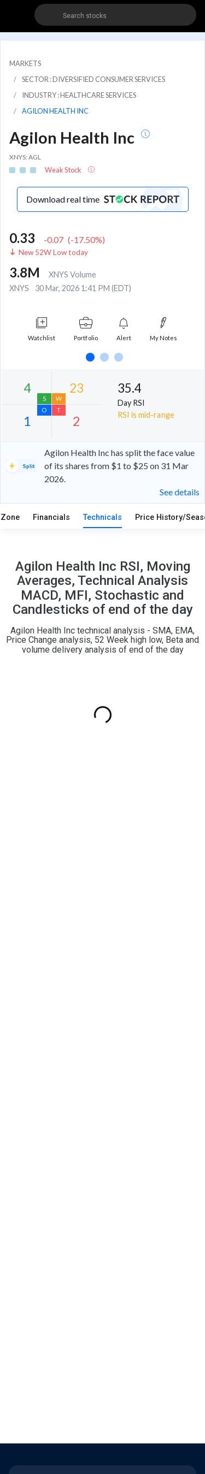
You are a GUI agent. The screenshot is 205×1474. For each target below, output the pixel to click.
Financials (51, 517)
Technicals (102, 517)
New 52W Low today (53, 252)
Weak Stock (64, 169)
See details (180, 492)
